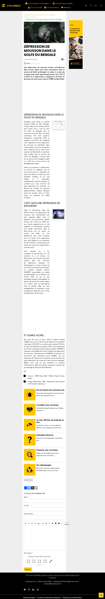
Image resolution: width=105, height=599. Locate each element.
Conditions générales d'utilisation (49, 596)
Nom (25, 496)
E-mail (26, 504)
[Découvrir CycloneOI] (76, 44)
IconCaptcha (39, 563)
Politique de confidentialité (72, 596)
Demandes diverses (44, 434)
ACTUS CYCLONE (35, 7)
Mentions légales (29, 596)
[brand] (9, 5)
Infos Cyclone (31, 17)
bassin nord (28, 479)
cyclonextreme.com (71, 574)
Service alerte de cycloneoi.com (50, 390)
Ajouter (28, 568)
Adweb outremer (41, 574)
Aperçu (67, 522)
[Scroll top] (101, 595)
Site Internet (28, 513)
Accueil (26, 15)
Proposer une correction (47, 449)
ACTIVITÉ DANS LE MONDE (63, 3)
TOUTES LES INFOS (51, 7)
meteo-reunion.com (56, 574)
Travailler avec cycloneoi (47, 405)
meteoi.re (52, 576)
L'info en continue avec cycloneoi (43, 15)
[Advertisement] (44, 96)
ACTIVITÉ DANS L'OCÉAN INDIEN (37, 3)
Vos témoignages (43, 464)
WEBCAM (65, 7)
